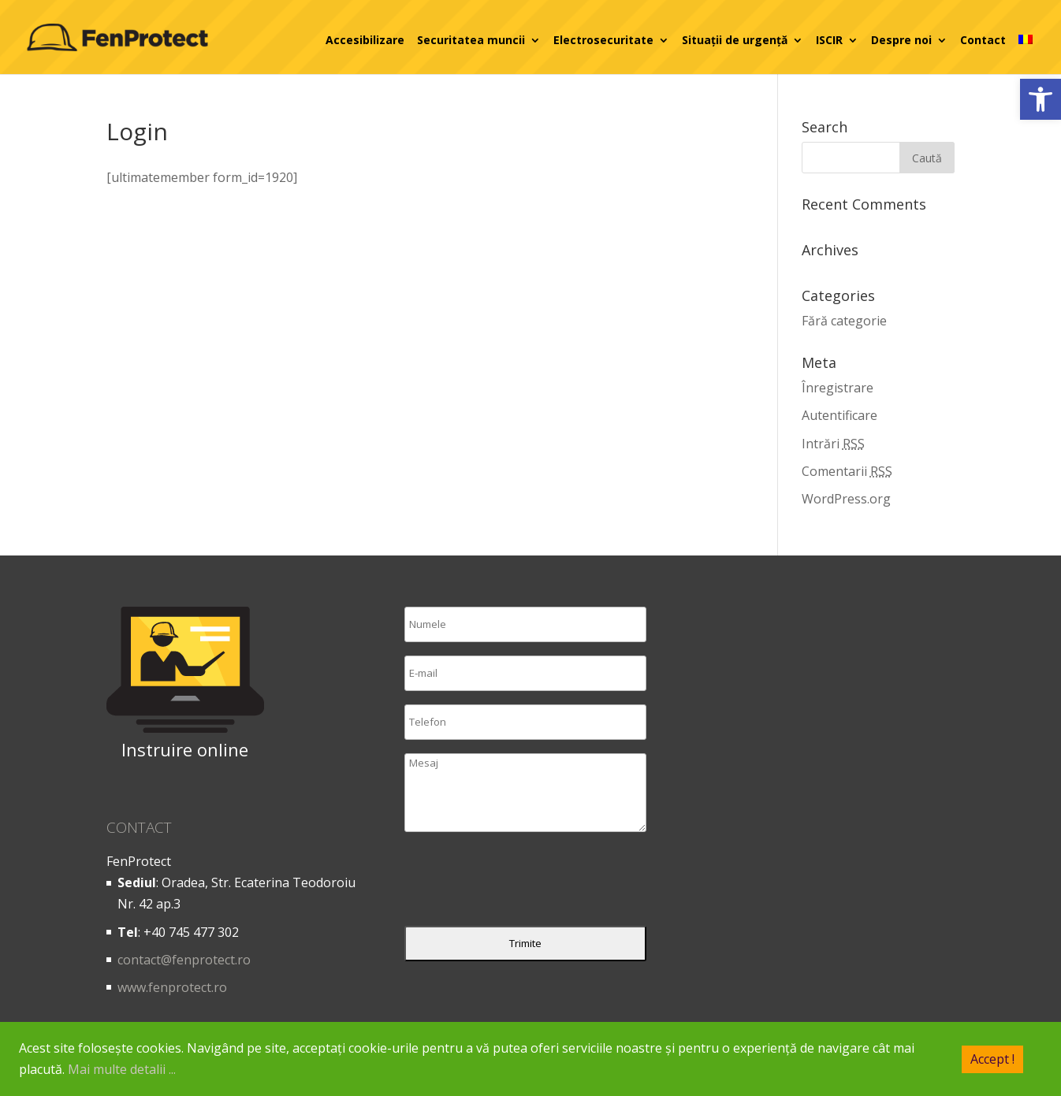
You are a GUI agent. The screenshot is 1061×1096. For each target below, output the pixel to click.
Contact (983, 40)
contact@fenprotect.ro (184, 959)
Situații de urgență (734, 40)
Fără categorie (844, 320)
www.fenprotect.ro (172, 987)
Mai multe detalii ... (122, 1069)
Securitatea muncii (471, 40)
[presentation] (524, 882)
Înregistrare (837, 387)
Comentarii (847, 471)
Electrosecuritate (603, 40)
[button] (1040, 99)
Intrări (833, 443)
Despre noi (901, 40)
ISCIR (829, 40)
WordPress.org (846, 498)
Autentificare (839, 415)
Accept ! (992, 1058)
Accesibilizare (365, 40)
